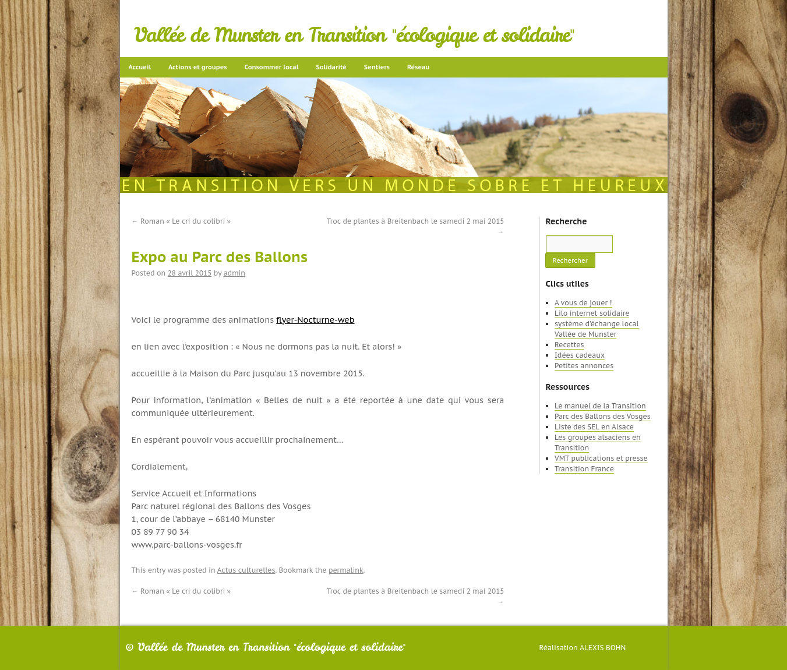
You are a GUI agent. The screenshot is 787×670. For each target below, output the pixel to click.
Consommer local (272, 67)
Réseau (418, 67)
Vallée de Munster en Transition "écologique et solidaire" (354, 35)
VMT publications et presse (601, 458)
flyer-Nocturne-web (315, 320)
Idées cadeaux (580, 355)
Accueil (140, 67)
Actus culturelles (246, 570)
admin (234, 273)
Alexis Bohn (603, 647)
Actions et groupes (197, 67)
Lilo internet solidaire (592, 313)
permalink (346, 570)
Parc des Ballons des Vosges (603, 416)
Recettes (569, 344)
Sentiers (377, 67)
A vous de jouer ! (583, 302)
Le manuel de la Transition (600, 405)
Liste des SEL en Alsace (594, 426)
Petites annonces (584, 365)
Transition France (584, 468)
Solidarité (331, 67)
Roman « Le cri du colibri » (181, 221)
